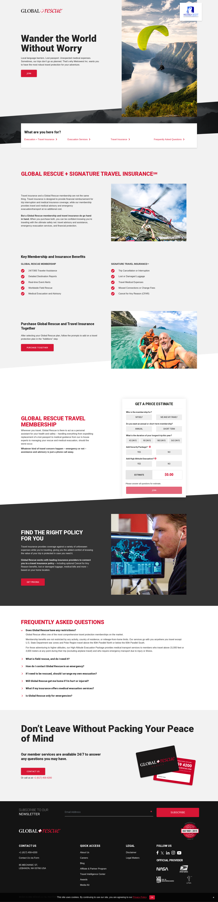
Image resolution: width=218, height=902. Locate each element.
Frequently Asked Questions (169, 139)
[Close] (213, 897)
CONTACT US (33, 771)
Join (29, 73)
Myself (139, 417)
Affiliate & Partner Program (93, 869)
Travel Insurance (120, 139)
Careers (84, 858)
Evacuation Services (79, 139)
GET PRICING (33, 582)
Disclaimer (131, 852)
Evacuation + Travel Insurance (40, 139)
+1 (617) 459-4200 (43, 778)
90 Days (147, 440)
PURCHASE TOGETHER (37, 347)
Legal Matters (132, 858)
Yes (139, 452)
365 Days (175, 440)
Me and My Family (169, 417)
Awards (83, 880)
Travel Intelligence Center (92, 874)
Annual (139, 429)
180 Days (161, 440)
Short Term (169, 429)
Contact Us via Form (29, 858)
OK (152, 897)
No (169, 452)
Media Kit (84, 885)
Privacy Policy (140, 897)
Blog (82, 863)
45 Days (133, 440)
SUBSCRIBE (178, 812)
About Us (84, 852)
